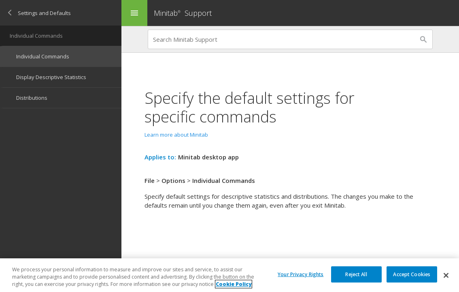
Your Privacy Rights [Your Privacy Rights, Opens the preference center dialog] (300, 274)
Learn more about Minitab (176, 134)
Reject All (356, 274)
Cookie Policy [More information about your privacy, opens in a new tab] (233, 284)
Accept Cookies (411, 274)
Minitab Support (183, 13)
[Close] (446, 275)
